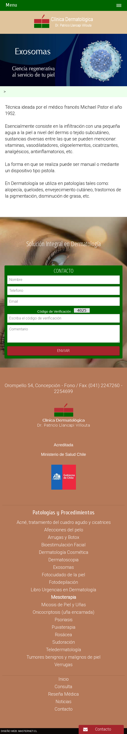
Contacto (103, 729)
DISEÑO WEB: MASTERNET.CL (19, 731)
